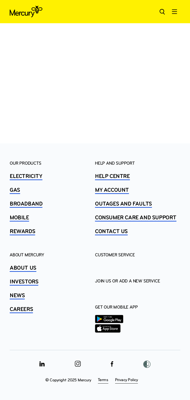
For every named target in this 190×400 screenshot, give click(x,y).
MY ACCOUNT (112, 190)
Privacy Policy (126, 380)
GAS (15, 190)
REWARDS (22, 232)
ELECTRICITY (26, 176)
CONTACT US (111, 232)
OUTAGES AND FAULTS (123, 204)
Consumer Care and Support (135, 218)
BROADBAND (26, 204)
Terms (103, 380)
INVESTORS (24, 282)
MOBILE (19, 218)
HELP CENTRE (112, 176)
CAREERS (21, 309)
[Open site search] (162, 11)
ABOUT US (23, 268)
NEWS (17, 296)
